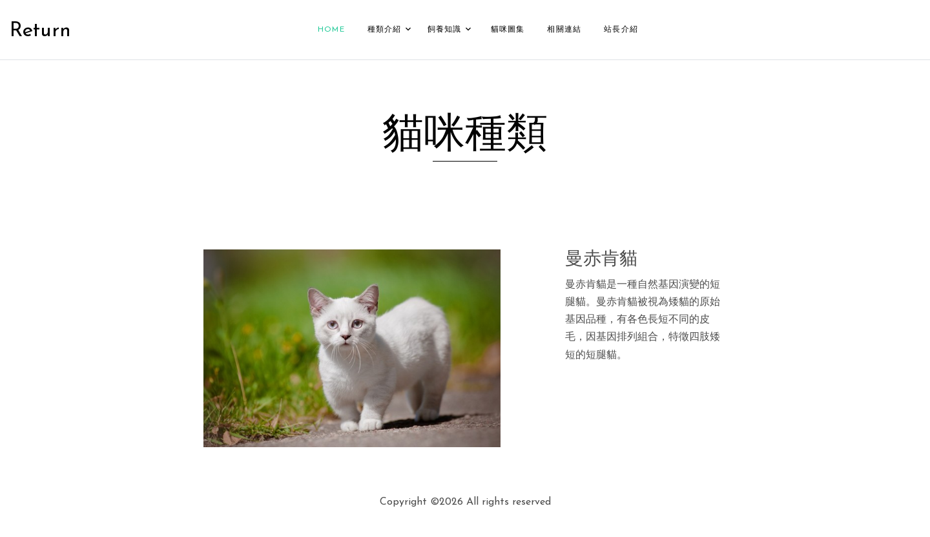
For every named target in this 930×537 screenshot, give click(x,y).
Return (40, 29)
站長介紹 (621, 28)
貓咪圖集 (508, 28)
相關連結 (564, 28)
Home (331, 28)
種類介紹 (384, 28)
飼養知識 (445, 28)
